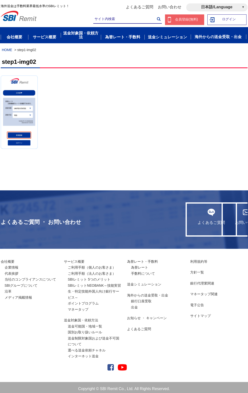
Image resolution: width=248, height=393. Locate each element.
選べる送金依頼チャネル (87, 347)
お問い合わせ (169, 7)
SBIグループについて (21, 283)
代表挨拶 (11, 271)
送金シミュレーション (144, 282)
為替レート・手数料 (142, 259)
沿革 (8, 289)
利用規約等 (198, 259)
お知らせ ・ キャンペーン (147, 315)
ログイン (229, 20)
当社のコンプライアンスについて (30, 277)
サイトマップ (200, 313)
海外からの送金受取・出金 (147, 293)
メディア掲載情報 (18, 295)
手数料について (143, 271)
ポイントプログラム (83, 301)
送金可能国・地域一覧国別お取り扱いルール (85, 327)
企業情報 (11, 265)
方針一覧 (197, 270)
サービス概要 (74, 259)
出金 (134, 304)
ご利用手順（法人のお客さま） (92, 271)
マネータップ (78, 307)
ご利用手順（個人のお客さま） (92, 265)
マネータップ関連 (204, 291)
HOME (7, 47)
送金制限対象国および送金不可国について (93, 339)
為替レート (139, 265)
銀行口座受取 (141, 298)
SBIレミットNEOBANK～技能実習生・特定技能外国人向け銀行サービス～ (94, 289)
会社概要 (7, 259)
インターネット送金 (83, 353)
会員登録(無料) (187, 20)
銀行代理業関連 (202, 281)
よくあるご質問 (139, 7)
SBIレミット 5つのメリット (89, 277)
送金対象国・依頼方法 (81, 317)
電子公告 (197, 302)
